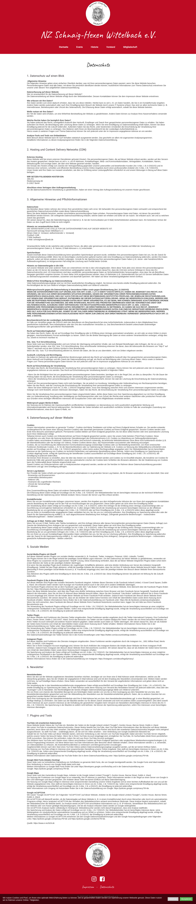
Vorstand (110, 47)
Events (79, 47)
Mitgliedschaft (130, 47)
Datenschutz (107, 887)
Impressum (88, 887)
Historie (94, 47)
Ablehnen (173, 899)
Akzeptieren (186, 899)
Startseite (63, 47)
